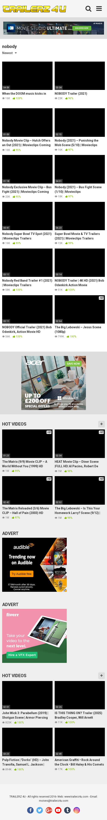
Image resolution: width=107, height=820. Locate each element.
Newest (7, 53)
